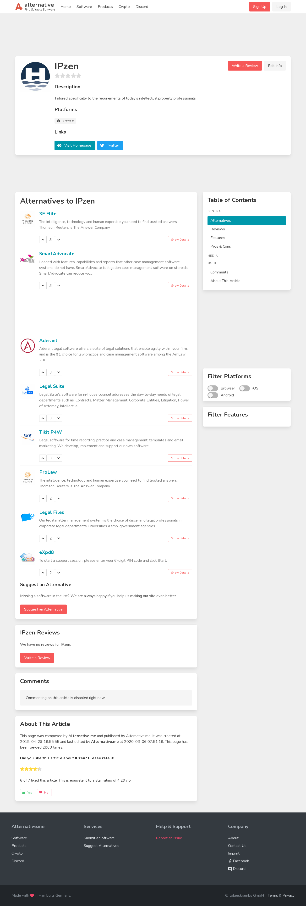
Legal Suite (51, 386)
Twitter (113, 145)
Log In (281, 6)
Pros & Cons (220, 246)
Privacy (289, 895)
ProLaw (48, 472)
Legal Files (51, 512)
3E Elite (47, 214)
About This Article (225, 280)
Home (65, 6)
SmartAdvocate (56, 253)
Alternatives (220, 220)
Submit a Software (99, 838)
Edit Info (275, 65)
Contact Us (237, 845)
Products (105, 6)
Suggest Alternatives (101, 845)
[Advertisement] (153, 37)
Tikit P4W (50, 432)
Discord (142, 6)
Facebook (238, 861)
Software (84, 6)
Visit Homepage (77, 145)
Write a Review (245, 65)
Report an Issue (169, 838)
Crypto (124, 6)
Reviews (217, 229)
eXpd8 (46, 552)
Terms (273, 895)
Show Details (180, 240)
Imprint (234, 853)
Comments (219, 272)
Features (217, 237)
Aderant (48, 340)
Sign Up (259, 6)
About (233, 838)
